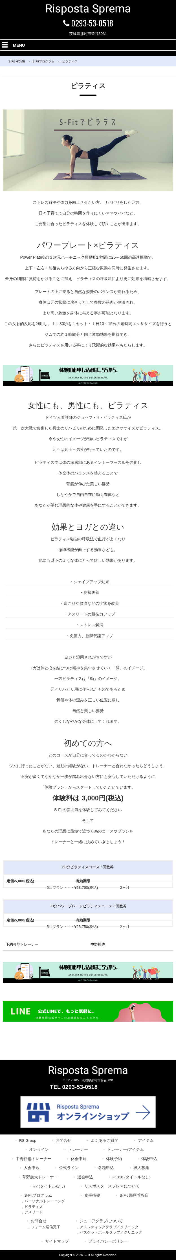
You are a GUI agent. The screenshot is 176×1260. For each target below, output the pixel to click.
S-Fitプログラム (43, 61)
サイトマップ (57, 1241)
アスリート (34, 1212)
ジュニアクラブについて (101, 1221)
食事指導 (92, 1195)
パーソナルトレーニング (45, 1201)
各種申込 (106, 1168)
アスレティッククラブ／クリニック (109, 1227)
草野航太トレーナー (40, 1177)
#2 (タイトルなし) (49, 1186)
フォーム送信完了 (45, 1227)
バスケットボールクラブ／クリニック (111, 1232)
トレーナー (78, 1149)
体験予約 (114, 1159)
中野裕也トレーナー (33, 1159)
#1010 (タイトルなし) (132, 1177)
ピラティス (34, 1207)
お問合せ (63, 1140)
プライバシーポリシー (108, 1241)
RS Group (27, 1140)
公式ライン (69, 1168)
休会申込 (79, 1159)
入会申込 (31, 1168)
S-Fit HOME (16, 61)
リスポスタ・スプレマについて (112, 1186)
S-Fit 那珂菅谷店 (134, 1195)
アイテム (146, 1140)
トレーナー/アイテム (125, 1149)
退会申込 (85, 1177)
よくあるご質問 (104, 1140)
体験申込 (149, 1159)
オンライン (39, 1149)
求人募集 (141, 1168)
